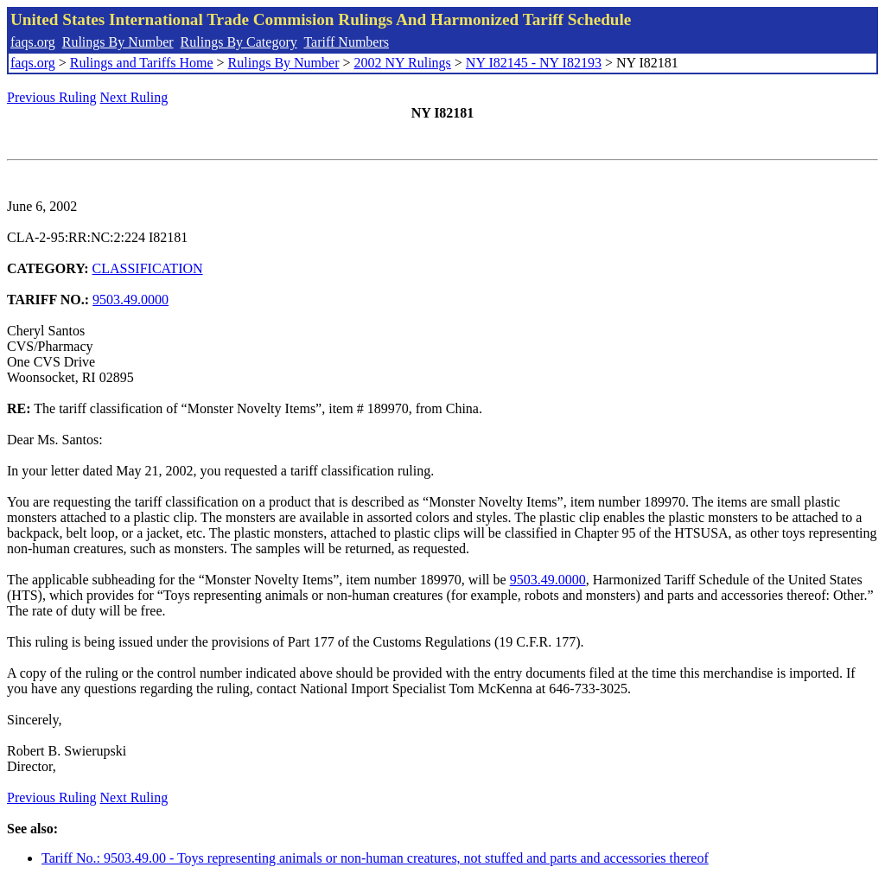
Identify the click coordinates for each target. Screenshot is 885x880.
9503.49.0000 (130, 299)
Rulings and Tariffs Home (141, 62)
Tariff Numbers (346, 42)
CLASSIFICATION (147, 268)
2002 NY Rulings (402, 62)
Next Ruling (134, 97)
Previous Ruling (52, 97)
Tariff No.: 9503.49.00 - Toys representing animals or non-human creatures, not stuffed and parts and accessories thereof (375, 858)
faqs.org (32, 42)
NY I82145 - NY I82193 (534, 62)
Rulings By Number (118, 42)
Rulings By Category (239, 42)
